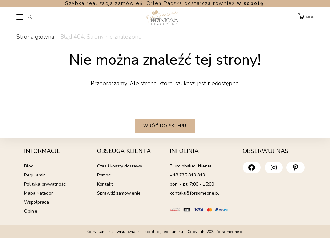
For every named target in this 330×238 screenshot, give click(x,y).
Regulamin (35, 175)
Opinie (30, 211)
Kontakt (105, 184)
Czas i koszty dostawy (119, 166)
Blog (29, 166)
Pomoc (104, 175)
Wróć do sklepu (164, 126)
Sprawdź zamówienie (119, 193)
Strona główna (35, 37)
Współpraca (36, 202)
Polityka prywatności (45, 184)
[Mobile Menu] (20, 18)
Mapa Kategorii (39, 193)
